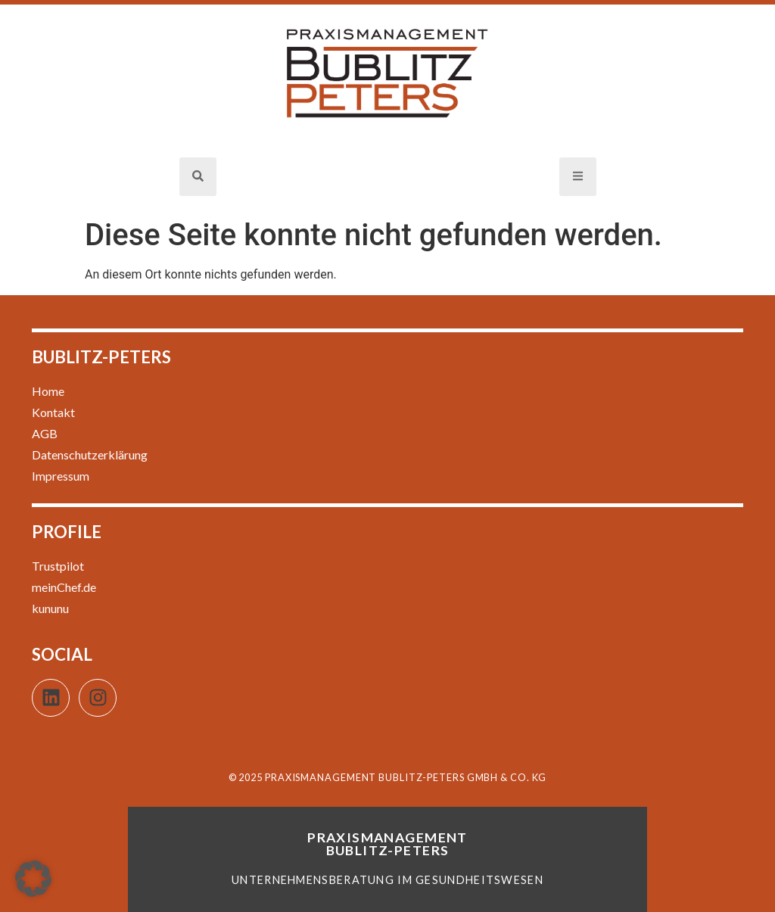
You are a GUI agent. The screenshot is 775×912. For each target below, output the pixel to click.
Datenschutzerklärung (90, 454)
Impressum (60, 475)
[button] (33, 878)
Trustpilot (58, 566)
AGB (45, 433)
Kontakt (53, 412)
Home (48, 391)
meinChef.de (64, 587)
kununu (50, 608)
